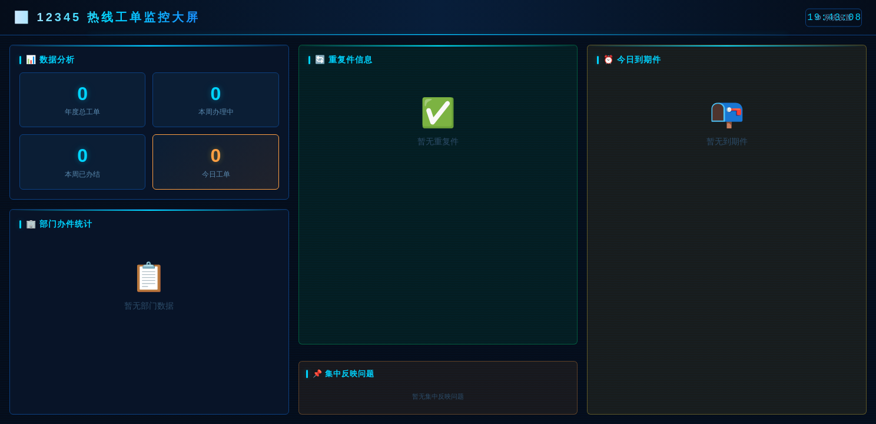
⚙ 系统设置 (833, 17)
